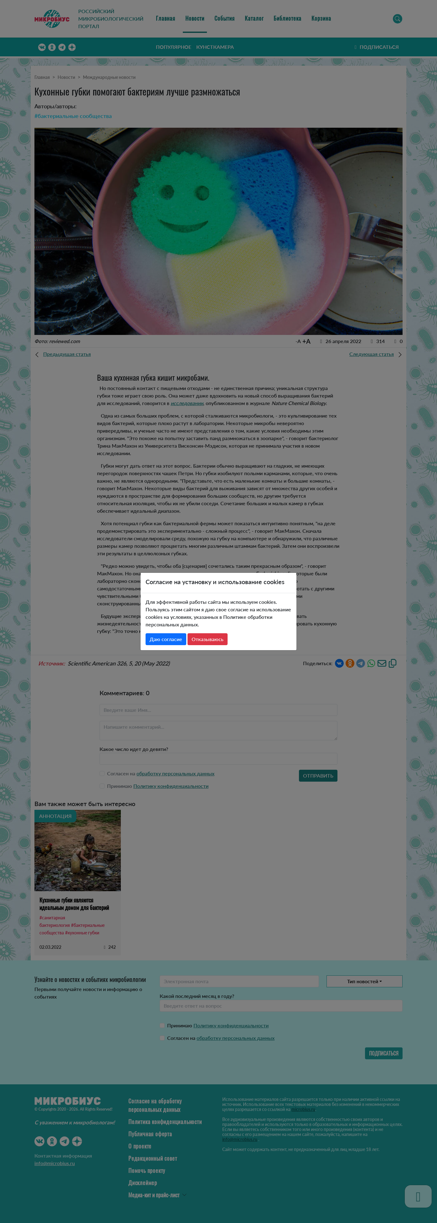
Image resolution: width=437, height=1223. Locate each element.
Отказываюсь (208, 639)
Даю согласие (166, 639)
